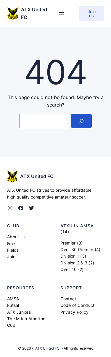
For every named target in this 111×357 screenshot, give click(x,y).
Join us (92, 13)
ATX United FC (37, 176)
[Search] (81, 121)
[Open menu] (61, 13)
